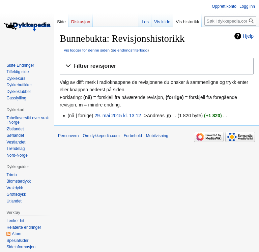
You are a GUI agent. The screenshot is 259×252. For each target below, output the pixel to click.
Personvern (68, 135)
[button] (156, 66)
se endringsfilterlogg (129, 50)
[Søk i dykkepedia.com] (230, 21)
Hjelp (248, 36)
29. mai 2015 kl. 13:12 (117, 115)
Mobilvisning (157, 135)
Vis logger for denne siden (87, 50)
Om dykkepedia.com (101, 135)
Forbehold (133, 135)
